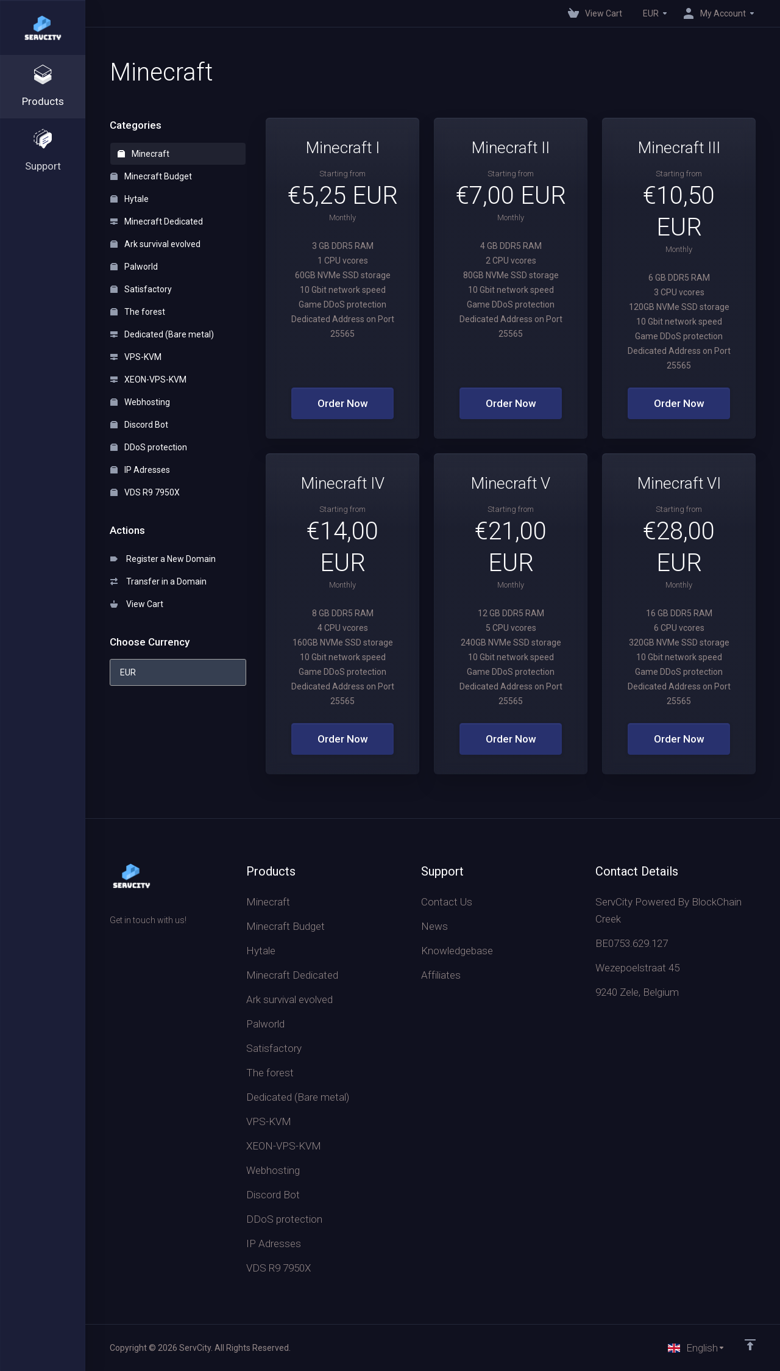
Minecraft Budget (151, 176)
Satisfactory (141, 289)
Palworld (134, 267)
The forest (137, 312)
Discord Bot (139, 425)
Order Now (342, 403)
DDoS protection (148, 447)
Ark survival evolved (155, 244)
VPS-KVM (135, 357)
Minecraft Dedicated (156, 221)
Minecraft (143, 154)
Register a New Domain (163, 559)
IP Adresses (140, 470)
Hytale (129, 199)
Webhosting (140, 402)
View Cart (136, 604)
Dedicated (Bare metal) (162, 334)
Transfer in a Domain (158, 581)
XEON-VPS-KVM (148, 379)
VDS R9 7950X (145, 492)
